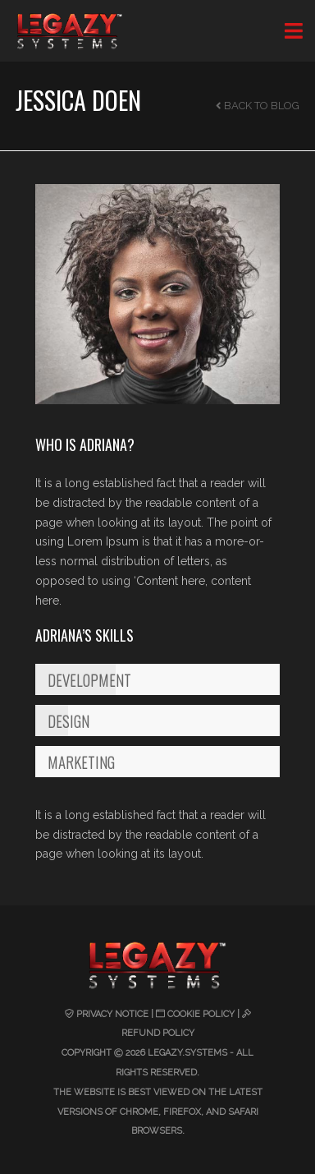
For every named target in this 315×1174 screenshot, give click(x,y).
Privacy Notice (112, 1014)
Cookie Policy (201, 1014)
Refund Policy (157, 1033)
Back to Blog (257, 105)
